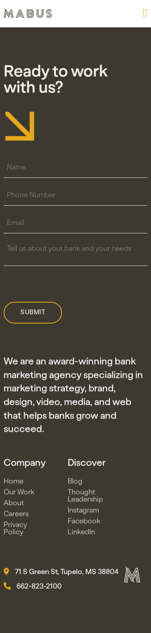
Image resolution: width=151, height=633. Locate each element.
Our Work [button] (19, 493)
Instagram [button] (83, 511)
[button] (145, 13)
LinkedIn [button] (81, 533)
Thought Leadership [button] (85, 497)
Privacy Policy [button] (15, 530)
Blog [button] (75, 483)
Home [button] (13, 483)
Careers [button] (16, 515)
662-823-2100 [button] (33, 588)
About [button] (14, 504)
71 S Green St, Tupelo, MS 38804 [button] (61, 573)
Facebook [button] (84, 522)
